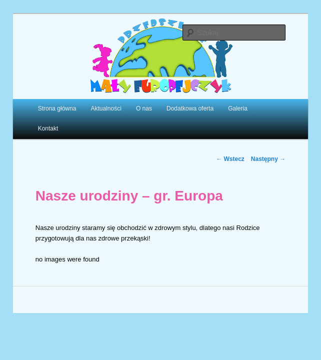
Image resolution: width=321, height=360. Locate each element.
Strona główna (57, 108)
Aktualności (105, 108)
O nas (144, 108)
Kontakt (48, 128)
